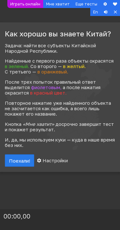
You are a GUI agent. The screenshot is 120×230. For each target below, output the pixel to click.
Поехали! (19, 161)
